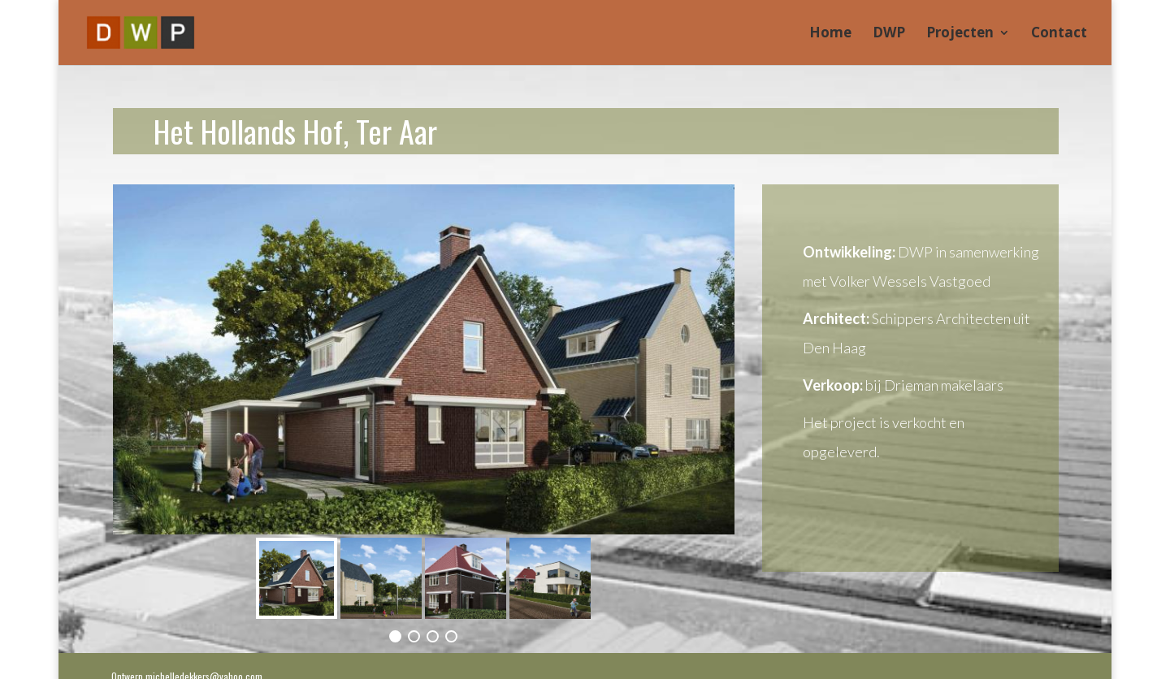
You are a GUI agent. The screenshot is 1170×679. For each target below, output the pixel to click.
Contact (1059, 34)
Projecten (960, 34)
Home (830, 34)
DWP (889, 34)
